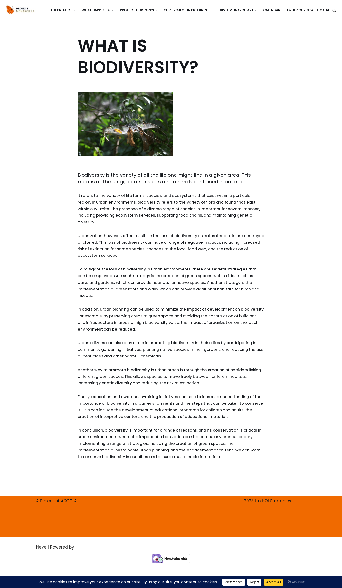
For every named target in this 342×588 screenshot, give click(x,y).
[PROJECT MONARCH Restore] (20, 9)
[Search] (334, 10)
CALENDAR (271, 10)
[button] (72, 10)
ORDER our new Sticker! (308, 10)
